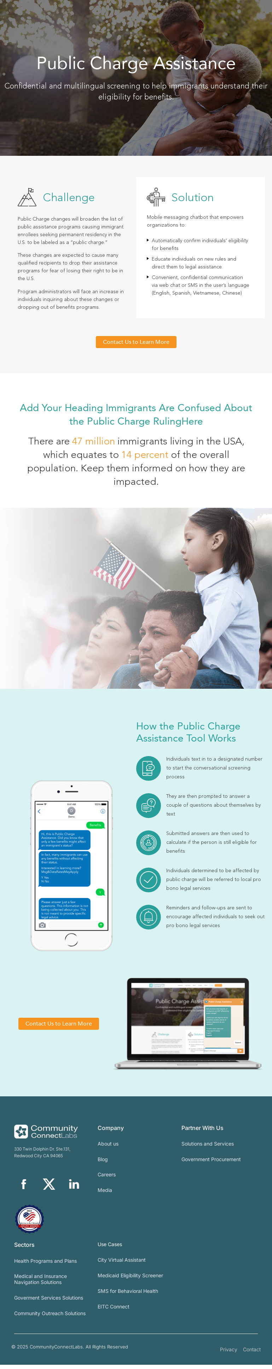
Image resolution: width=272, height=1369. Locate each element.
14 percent (144, 460)
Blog (103, 1163)
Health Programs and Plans (45, 1265)
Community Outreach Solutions (50, 1317)
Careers (107, 1179)
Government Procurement (211, 1163)
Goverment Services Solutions (48, 1302)
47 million (93, 446)
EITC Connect (113, 1311)
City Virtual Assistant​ (122, 1264)
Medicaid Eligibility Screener (130, 1280)
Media (105, 1194)
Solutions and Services (207, 1148)
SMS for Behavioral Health (128, 1295)
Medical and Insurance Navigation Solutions (40, 1284)
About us (108, 1148)
